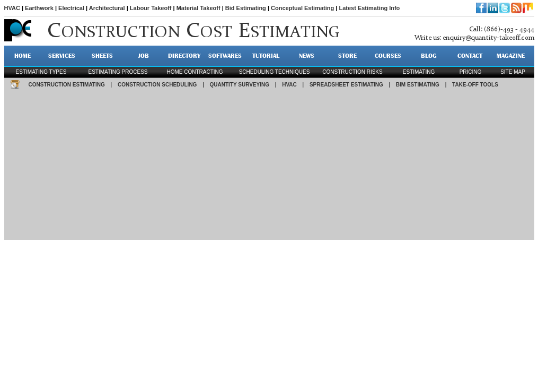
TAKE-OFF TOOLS (475, 85)
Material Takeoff (199, 8)
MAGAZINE (511, 56)
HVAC (12, 8)
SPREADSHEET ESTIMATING (346, 85)
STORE (347, 56)
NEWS (306, 56)
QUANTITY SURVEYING (239, 85)
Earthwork (39, 8)
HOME (22, 56)
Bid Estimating (245, 8)
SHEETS (102, 56)
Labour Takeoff (151, 8)
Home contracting (194, 72)
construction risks (352, 72)
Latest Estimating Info (369, 8)
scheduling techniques (274, 72)
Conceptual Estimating (302, 8)
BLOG (429, 56)
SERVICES (61, 56)
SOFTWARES (225, 56)
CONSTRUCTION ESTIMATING (67, 85)
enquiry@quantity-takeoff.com (488, 37)
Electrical (71, 8)
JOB (143, 56)
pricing (471, 72)
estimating (419, 72)
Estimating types (41, 72)
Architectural (107, 8)
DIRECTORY (184, 56)
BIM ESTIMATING (417, 85)
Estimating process (117, 72)
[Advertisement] (269, 165)
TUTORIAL (265, 56)
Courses (388, 56)
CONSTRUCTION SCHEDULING (157, 85)
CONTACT (469, 56)
